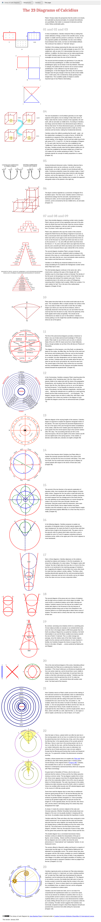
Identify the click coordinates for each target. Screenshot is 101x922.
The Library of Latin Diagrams (18, 916)
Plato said (77, 758)
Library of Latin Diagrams (11, 2)
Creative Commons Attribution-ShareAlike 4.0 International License (74, 916)
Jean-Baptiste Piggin (36, 916)
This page (48, 2)
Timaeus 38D (73, 762)
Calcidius (38, 2)
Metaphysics (27, 2)
